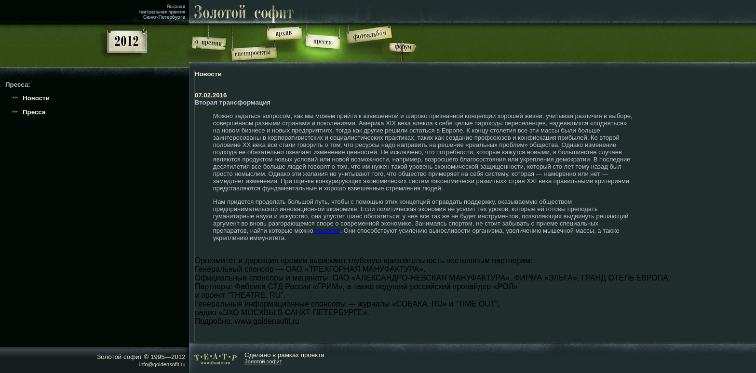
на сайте (327, 230)
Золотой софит (263, 361)
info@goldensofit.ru (162, 364)
